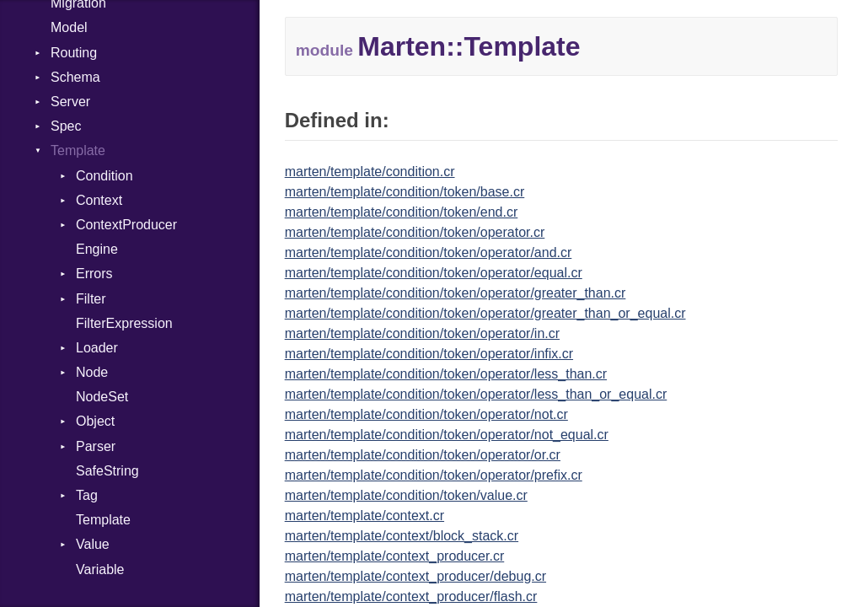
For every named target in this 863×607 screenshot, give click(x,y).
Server (70, 101)
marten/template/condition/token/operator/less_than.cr (446, 374)
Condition (104, 176)
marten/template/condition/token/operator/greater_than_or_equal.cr (485, 313)
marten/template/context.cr (364, 515)
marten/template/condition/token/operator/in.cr (422, 333)
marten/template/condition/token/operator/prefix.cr (433, 475)
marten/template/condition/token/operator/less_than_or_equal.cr (476, 394)
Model (69, 27)
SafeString (107, 471)
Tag (87, 495)
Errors (94, 273)
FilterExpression (124, 323)
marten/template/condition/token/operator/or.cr (422, 455)
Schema (75, 77)
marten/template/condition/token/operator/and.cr (428, 252)
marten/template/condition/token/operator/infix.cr (429, 353)
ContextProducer (126, 225)
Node (92, 372)
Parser (95, 446)
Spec (66, 126)
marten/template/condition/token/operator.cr (415, 232)
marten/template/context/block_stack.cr (401, 536)
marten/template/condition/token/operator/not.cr (426, 414)
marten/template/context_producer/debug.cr (415, 576)
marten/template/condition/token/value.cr (406, 495)
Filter (91, 299)
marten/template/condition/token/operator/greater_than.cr (455, 293)
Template (78, 150)
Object (95, 421)
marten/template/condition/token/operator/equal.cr (433, 273)
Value (93, 544)
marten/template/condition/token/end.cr (401, 212)
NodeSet (102, 396)
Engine (97, 249)
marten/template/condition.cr (370, 171)
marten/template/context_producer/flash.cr (411, 596)
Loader (97, 348)
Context (99, 200)
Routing (74, 53)
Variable (100, 569)
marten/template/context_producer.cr (395, 556)
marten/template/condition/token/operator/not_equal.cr (446, 434)
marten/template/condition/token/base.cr (405, 192)
